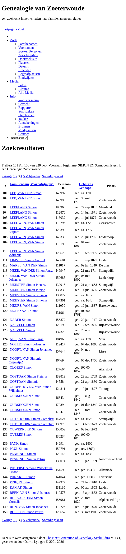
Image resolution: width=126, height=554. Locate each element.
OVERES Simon (21, 434)
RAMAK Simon (21, 487)
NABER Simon (20, 319)
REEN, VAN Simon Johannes (30, 492)
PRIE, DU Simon (21, 482)
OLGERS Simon (21, 367)
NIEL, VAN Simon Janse (26, 339)
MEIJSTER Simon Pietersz (28, 284)
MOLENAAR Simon (24, 311)
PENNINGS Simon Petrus (27, 459)
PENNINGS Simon (23, 454)
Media (14, 81)
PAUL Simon (19, 448)
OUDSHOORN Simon (25, 396)
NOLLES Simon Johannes (27, 344)
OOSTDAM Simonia (24, 381)
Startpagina (9, 29)
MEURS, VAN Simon (24, 305)
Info (13, 96)
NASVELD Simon (22, 325)
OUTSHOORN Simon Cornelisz (32, 419)
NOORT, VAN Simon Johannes (31, 349)
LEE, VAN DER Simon (25, 193)
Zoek (21, 29)
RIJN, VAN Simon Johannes (29, 507)
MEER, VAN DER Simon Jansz (31, 270)
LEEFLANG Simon (23, 207)
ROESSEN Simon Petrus (26, 512)
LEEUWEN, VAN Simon (27, 223)
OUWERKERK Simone (26, 429)
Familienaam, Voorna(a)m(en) (32, 184)
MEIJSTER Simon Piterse (27, 290)
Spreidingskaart (52, 176)
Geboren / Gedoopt (86, 186)
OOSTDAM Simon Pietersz (28, 376)
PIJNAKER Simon (22, 477)
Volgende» (32, 176)
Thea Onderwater (52, 548)
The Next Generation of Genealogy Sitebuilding (78, 538)
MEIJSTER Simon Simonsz (28, 295)
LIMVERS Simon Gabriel (27, 260)
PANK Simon (19, 443)
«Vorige (7, 176)
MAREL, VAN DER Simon (28, 265)
